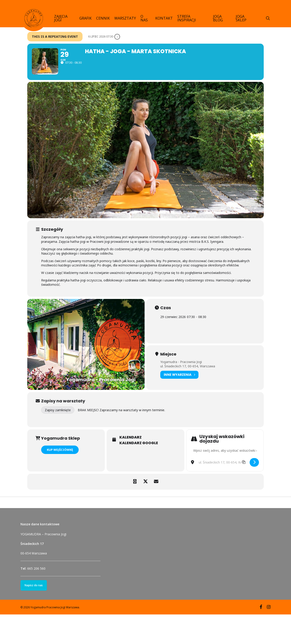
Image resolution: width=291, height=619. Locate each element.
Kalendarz (130, 442)
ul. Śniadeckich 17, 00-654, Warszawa (187, 370)
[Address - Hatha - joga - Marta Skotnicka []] (225, 455)
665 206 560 (36, 573)
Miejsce (168, 358)
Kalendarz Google (138, 447)
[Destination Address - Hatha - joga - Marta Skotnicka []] (221, 466)
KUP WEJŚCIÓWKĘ (60, 454)
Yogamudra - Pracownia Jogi (181, 366)
